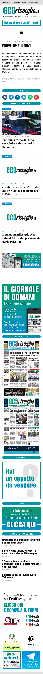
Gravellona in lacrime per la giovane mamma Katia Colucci (21, 541)
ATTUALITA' (7, 156)
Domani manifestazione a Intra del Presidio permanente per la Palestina (21, 238)
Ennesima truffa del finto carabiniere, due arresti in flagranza (18, 143)
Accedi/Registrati (34, 2)
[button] (21, 33)
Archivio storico (20, 2)
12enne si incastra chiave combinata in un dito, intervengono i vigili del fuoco (21, 564)
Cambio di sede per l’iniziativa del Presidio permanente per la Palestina (21, 190)
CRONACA (6, 109)
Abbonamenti (7, 2)
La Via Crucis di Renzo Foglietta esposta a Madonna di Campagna (19, 552)
